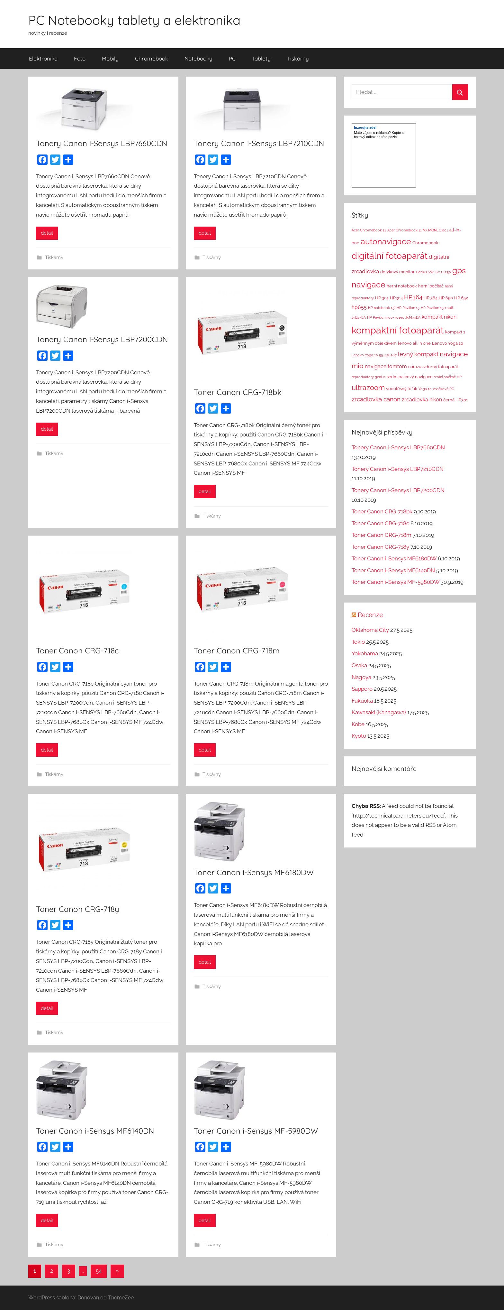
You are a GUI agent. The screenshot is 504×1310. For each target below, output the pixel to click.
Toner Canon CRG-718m (237, 650)
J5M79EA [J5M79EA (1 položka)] (412, 317)
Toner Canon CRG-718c (77, 650)
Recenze (370, 615)
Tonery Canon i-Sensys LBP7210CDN (259, 143)
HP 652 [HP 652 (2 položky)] (461, 297)
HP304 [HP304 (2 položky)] (396, 297)
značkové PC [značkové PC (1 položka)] (443, 389)
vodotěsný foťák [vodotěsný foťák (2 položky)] (401, 388)
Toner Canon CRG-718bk (238, 392)
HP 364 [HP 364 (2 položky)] (430, 297)
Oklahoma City (370, 630)
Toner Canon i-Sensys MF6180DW (254, 872)
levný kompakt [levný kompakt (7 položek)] (418, 354)
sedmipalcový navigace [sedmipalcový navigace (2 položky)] (410, 376)
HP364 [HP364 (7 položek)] (413, 297)
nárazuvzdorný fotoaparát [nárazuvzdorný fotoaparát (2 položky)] (433, 366)
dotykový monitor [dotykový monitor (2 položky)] (397, 271)
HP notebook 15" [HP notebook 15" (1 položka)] (381, 308)
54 (99, 1271)
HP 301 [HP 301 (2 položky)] (382, 297)
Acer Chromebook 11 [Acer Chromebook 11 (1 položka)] (369, 230)
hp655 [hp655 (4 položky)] (359, 307)
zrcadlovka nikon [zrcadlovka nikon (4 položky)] (422, 400)
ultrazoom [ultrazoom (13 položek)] (368, 387)
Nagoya (361, 677)
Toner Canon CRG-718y (77, 909)
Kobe (358, 724)
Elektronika (43, 58)
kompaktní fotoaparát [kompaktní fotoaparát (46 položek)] (398, 330)
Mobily (110, 58)
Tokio (358, 642)
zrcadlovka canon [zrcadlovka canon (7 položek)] (376, 399)
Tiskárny (298, 58)
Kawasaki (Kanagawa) (379, 712)
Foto (80, 58)
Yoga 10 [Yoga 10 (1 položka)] (425, 389)
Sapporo (362, 689)
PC (232, 58)
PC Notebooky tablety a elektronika (134, 20)
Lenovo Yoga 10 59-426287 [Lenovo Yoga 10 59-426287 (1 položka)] (374, 355)
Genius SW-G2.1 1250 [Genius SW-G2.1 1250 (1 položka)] (433, 272)
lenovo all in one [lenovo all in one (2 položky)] (414, 343)
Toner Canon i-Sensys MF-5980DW (256, 1131)
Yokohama (365, 653)
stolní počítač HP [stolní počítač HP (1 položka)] (448, 377)
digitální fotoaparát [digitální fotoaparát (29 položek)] (390, 256)
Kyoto (359, 736)
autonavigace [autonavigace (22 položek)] (386, 241)
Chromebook (151, 58)
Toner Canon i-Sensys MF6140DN (95, 1131)
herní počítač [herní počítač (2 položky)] (431, 286)
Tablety (261, 58)
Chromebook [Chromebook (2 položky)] (425, 242)
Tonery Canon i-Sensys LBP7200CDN (102, 339)
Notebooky (198, 58)
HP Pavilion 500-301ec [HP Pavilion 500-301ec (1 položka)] (385, 317)
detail (47, 233)
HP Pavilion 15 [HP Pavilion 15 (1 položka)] (408, 308)
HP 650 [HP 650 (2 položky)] (446, 297)
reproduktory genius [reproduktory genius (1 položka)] (368, 377)
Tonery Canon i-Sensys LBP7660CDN (101, 143)
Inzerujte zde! (365, 127)
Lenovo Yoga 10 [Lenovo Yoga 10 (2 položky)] (447, 343)
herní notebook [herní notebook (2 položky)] (402, 286)
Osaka (359, 665)
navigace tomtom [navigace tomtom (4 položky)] (386, 366)
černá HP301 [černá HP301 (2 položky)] (455, 400)
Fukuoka (362, 700)
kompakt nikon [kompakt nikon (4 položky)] (439, 317)
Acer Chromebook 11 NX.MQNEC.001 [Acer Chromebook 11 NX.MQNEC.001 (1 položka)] (417, 230)
